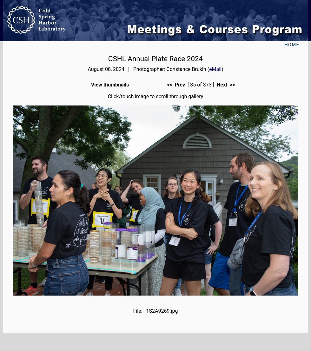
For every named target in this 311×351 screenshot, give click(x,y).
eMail (215, 69)
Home (291, 45)
